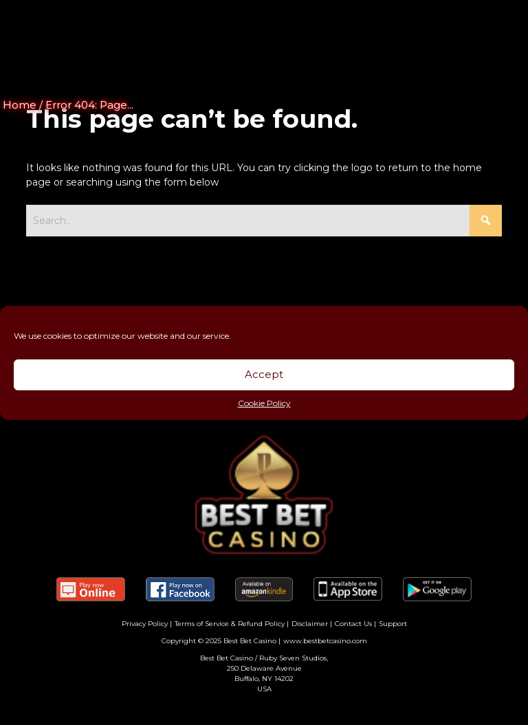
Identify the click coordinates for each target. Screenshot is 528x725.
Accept (264, 374)
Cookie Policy (264, 403)
